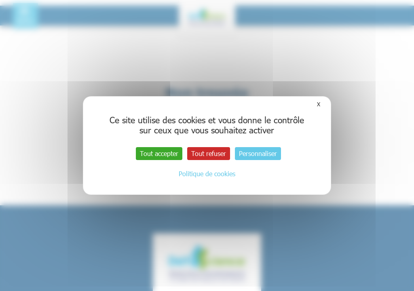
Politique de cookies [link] (207, 173)
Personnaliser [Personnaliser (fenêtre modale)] (258, 153)
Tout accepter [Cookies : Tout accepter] (159, 153)
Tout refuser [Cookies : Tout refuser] (208, 153)
